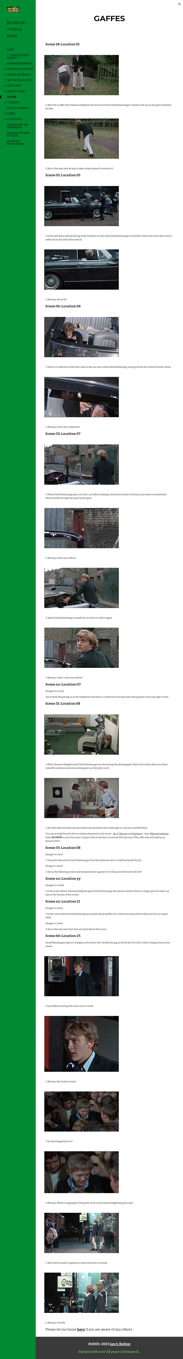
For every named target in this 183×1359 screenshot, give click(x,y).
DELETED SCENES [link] (16, 91)
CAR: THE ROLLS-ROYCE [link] (19, 80)
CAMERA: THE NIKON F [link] (19, 74)
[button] (179, 4)
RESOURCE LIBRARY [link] (18, 108)
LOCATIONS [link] (13, 102)
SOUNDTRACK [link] (14, 119)
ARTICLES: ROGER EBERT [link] (20, 69)
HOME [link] (10, 49)
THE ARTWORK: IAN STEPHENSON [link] (17, 126)
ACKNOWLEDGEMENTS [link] (19, 63)
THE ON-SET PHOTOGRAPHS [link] (15, 142)
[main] (109, 18)
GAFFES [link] (11, 97)
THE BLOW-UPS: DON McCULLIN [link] (18, 134)
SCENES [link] (11, 113)
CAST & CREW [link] (14, 85)
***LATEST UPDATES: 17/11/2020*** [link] (18, 56)
